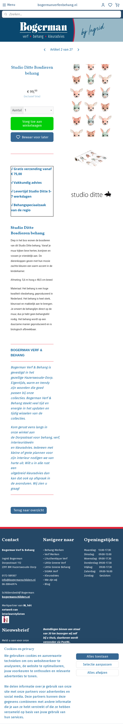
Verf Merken (52, 554)
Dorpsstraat (23, 437)
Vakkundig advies (28, 183)
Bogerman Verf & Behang (29, 367)
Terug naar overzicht (29, 510)
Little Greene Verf (55, 562)
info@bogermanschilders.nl (19, 579)
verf (56, 437)
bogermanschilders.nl (16, 596)
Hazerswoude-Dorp (38, 378)
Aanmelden (13, 654)
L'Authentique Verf (56, 558)
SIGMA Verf (51, 571)
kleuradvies (23, 448)
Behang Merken (54, 550)
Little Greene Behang (57, 567)
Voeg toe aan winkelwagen (32, 123)
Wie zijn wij (51, 579)
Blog (47, 584)
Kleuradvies (52, 575)
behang (46, 437)
